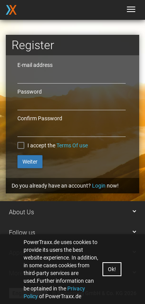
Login (99, 186)
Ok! (112, 269)
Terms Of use (72, 145)
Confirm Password (39, 118)
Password (29, 92)
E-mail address (35, 65)
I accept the (41, 145)
